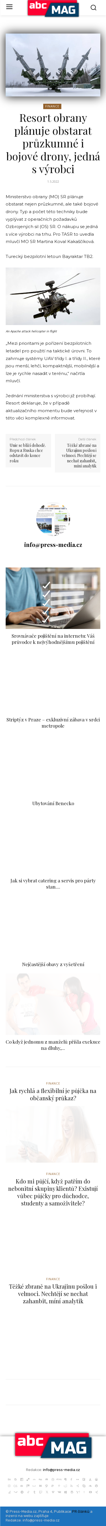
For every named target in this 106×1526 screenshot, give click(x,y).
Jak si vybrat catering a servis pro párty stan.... (53, 883)
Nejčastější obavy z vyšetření (53, 964)
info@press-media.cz (53, 544)
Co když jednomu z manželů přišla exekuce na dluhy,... (53, 1045)
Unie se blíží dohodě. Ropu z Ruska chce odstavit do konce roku (28, 453)
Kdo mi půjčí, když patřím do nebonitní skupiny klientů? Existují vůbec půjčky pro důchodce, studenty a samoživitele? (53, 1192)
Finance (52, 106)
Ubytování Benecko (53, 803)
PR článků (80, 1511)
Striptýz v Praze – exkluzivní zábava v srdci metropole (53, 722)
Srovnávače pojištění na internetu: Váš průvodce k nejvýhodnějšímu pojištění (53, 639)
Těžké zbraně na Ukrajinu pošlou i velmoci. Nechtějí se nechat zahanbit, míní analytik (79, 456)
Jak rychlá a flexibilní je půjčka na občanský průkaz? (53, 1094)
